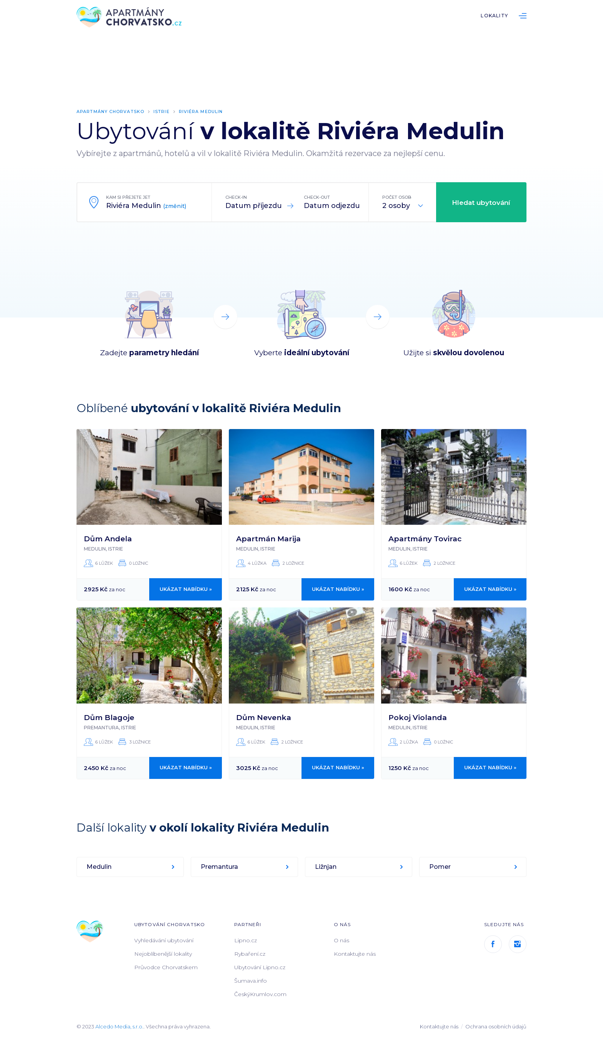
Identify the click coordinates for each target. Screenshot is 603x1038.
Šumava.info (250, 980)
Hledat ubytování (481, 202)
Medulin (99, 866)
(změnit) (174, 205)
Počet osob (396, 197)
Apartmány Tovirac (424, 538)
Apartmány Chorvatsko (111, 111)
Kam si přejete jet (128, 197)
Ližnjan (325, 866)
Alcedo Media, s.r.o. (119, 1026)
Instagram (517, 944)
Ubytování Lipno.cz (259, 966)
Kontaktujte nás (355, 953)
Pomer (440, 866)
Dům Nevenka (263, 717)
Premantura (219, 866)
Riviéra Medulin (202, 111)
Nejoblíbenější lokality (163, 953)
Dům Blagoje (109, 717)
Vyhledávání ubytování (163, 940)
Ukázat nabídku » (185, 589)
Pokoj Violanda (417, 717)
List (522, 16)
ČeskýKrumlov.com (260, 993)
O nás (341, 940)
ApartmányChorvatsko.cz (130, 17)
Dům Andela (108, 538)
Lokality (494, 15)
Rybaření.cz (249, 953)
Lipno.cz (245, 940)
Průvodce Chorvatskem (166, 966)
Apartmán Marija (268, 538)
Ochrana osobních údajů (495, 1026)
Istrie (163, 111)
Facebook (493, 944)
